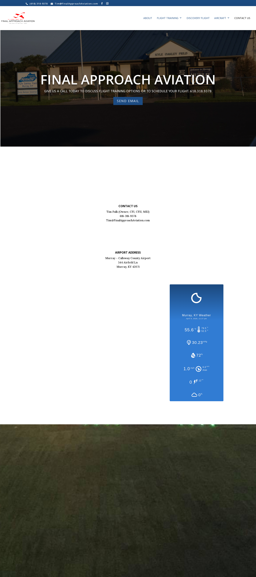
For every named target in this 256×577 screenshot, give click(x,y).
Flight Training (167, 18)
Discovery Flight (198, 18)
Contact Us (242, 18)
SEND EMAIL (128, 101)
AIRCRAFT (220, 18)
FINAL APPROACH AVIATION (128, 79)
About (147, 18)
